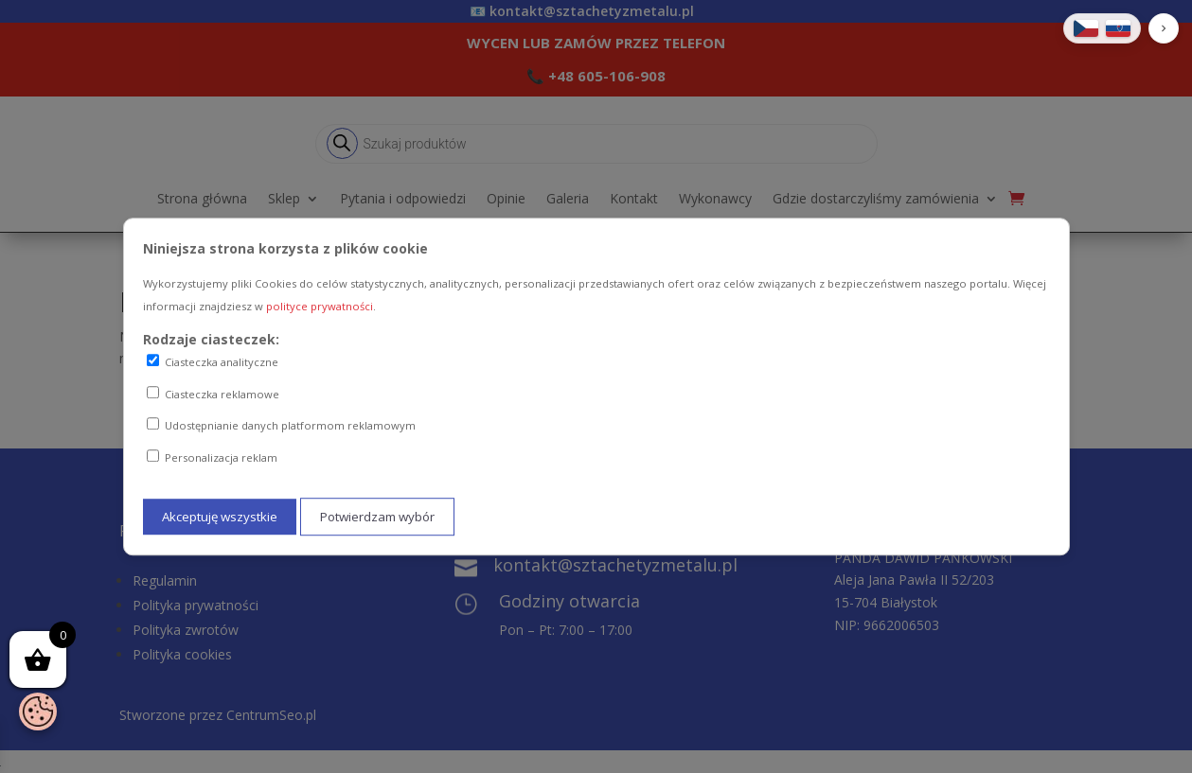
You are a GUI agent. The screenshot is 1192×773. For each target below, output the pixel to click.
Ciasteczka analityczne (212, 361)
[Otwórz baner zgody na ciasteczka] (38, 711)
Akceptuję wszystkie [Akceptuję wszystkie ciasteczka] (219, 516)
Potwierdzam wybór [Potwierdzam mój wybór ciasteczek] (377, 516)
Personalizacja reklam (212, 457)
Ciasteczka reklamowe (213, 393)
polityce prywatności (319, 306)
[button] (1163, 28)
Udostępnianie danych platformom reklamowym (281, 425)
